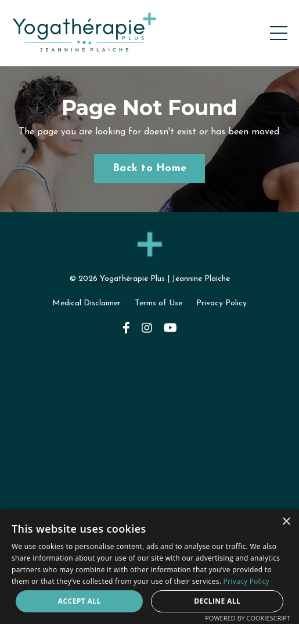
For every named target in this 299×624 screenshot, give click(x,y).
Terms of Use (158, 303)
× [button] (286, 522)
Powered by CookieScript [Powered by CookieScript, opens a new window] (247, 618)
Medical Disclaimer (86, 303)
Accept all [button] (79, 601)
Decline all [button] (217, 601)
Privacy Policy (221, 303)
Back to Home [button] (149, 168)
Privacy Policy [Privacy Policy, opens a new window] (246, 581)
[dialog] (149, 566)
